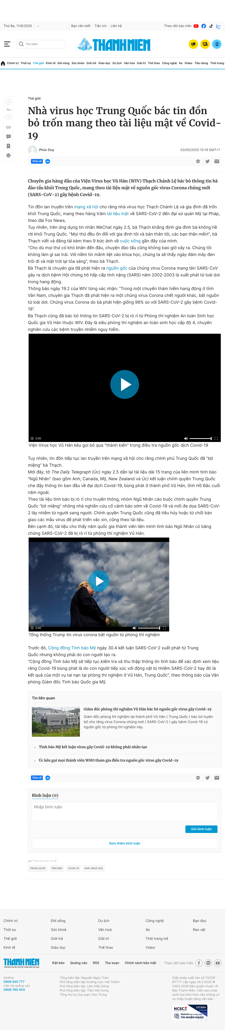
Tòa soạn (112, 963)
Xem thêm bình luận (124, 843)
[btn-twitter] (207, 161)
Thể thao (154, 63)
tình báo (56, 868)
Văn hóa (129, 63)
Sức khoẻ (58, 929)
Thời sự (26, 63)
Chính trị (13, 63)
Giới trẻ (91, 63)
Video (188, 63)
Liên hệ (116, 26)
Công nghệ (169, 63)
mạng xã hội (86, 207)
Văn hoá (105, 929)
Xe (180, 63)
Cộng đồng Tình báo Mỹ (72, 648)
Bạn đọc (199, 920)
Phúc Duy (46, 150)
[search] (41, 44)
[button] (8, 102)
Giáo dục (104, 63)
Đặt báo (58, 963)
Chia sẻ (36, 161)
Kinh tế (51, 63)
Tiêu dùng (201, 63)
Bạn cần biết (80, 26)
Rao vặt (199, 929)
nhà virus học (94, 868)
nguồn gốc (117, 268)
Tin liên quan (43, 698)
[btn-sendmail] (217, 161)
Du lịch (117, 63)
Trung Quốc (38, 868)
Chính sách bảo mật (140, 963)
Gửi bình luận (201, 829)
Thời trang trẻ (157, 938)
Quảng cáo (78, 963)
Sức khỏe (77, 63)
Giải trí (141, 63)
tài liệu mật (118, 213)
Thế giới (38, 63)
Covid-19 (73, 868)
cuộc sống (130, 241)
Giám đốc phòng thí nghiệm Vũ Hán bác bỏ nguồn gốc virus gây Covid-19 (147, 709)
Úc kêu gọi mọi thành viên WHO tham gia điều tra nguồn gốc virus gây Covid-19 (108, 760)
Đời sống (64, 63)
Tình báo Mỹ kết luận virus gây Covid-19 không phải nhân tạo (93, 747)
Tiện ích (100, 26)
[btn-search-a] (21, 44)
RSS (96, 963)
